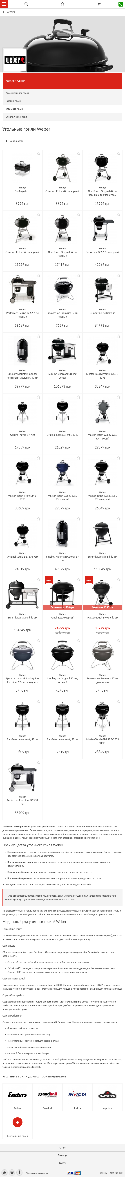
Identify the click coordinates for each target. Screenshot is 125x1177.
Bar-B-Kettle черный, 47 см (22, 739)
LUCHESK (119, 1173)
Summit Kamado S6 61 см (22, 617)
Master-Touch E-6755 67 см (102, 617)
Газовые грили (13, 100)
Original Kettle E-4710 (22, 435)
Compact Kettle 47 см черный (62, 191)
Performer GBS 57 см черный (102, 252)
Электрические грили (17, 116)
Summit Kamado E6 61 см (102, 556)
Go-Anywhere (22, 191)
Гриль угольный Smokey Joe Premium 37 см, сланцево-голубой (22, 682)
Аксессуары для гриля (17, 92)
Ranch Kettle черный (62, 617)
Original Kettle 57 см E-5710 (62, 435)
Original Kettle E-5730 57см (22, 556)
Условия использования (37, 1173)
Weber (11, 12)
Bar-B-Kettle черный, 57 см (62, 739)
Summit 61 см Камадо (102, 313)
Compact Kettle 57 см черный (22, 252)
